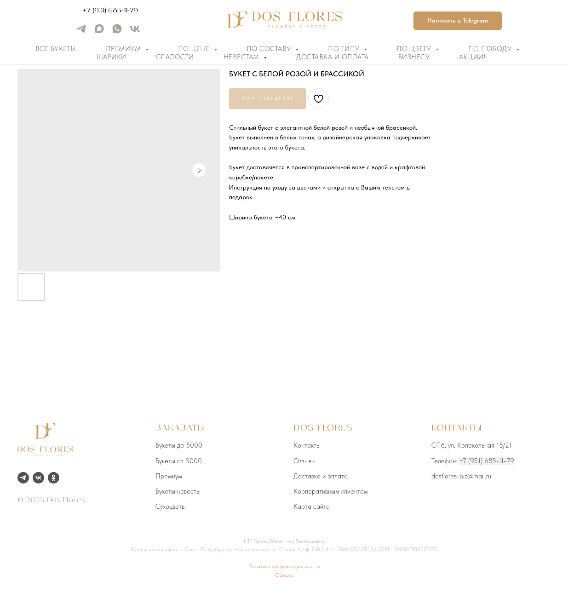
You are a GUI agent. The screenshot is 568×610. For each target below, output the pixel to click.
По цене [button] (195, 49)
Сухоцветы (170, 506)
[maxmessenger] (99, 32)
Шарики (111, 57)
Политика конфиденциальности (284, 566)
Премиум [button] (124, 49)
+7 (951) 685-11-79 (110, 10)
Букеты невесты (178, 491)
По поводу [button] (491, 49)
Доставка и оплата (332, 57)
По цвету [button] (414, 49)
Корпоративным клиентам (330, 491)
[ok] (53, 477)
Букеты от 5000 (178, 461)
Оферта (284, 575)
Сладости (175, 57)
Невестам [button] (243, 57)
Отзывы (304, 461)
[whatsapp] (117, 32)
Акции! (472, 57)
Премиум (168, 476)
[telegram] (81, 32)
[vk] (135, 32)
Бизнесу (414, 57)
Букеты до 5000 (178, 445)
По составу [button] (270, 49)
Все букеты (55, 49)
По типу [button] (344, 49)
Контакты (307, 445)
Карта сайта (311, 506)
